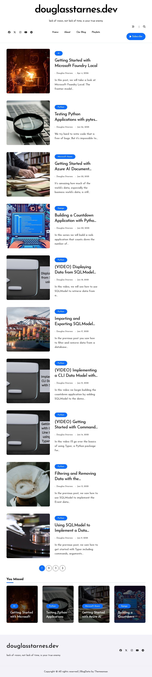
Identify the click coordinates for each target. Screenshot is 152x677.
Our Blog (81, 32)
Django (61, 208)
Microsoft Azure (65, 157)
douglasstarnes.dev (76, 10)
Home (55, 32)
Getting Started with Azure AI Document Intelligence (72, 169)
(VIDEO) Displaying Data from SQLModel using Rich (74, 272)
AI (59, 53)
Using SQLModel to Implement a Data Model (72, 530)
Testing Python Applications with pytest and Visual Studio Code (75, 119)
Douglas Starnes (65, 73)
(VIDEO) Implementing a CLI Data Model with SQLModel (76, 375)
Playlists (96, 32)
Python (61, 107)
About (67, 32)
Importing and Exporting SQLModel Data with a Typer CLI (74, 324)
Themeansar (101, 671)
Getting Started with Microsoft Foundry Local (21, 617)
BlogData (85, 671)
